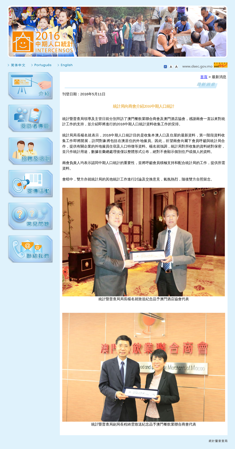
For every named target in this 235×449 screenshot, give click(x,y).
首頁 (203, 77)
